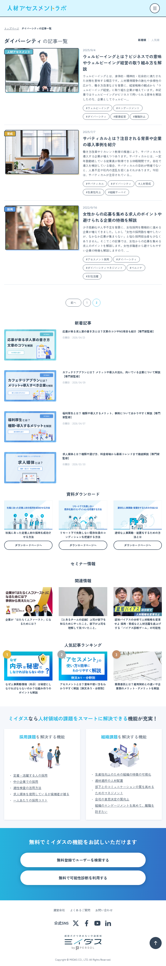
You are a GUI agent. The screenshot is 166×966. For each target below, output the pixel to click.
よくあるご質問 (80, 907)
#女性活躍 (92, 276)
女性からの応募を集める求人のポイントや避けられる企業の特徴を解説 (122, 217)
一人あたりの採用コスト (30, 797)
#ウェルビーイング (97, 108)
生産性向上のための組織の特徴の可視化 (123, 771)
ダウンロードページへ (28, 545)
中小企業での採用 (25, 778)
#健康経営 (120, 116)
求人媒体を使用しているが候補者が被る (41, 791)
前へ (73, 303)
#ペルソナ (136, 268)
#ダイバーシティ (96, 116)
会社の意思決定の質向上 (112, 796)
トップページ (11, 28)
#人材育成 (144, 184)
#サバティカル (95, 184)
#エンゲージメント (127, 108)
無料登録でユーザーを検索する (83, 857)
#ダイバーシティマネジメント (104, 268)
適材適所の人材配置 (109, 777)
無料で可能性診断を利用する (83, 875)
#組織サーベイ (117, 192)
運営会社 (59, 907)
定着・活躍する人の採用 (30, 772)
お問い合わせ (104, 907)
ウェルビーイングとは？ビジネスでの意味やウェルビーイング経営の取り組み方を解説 (122, 62)
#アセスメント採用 (97, 259)
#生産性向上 (93, 192)
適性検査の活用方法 (27, 785)
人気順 (155, 40)
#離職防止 (139, 116)
